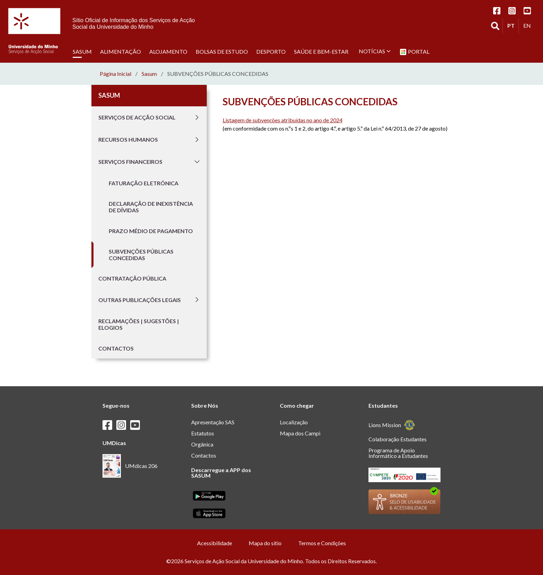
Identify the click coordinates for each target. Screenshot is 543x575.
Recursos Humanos (149, 139)
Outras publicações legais (149, 299)
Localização (294, 422)
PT (513, 25)
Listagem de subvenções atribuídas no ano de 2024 (282, 120)
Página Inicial (115, 74)
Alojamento (168, 51)
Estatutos (202, 433)
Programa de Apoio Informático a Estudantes (398, 453)
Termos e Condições (322, 543)
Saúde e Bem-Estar (321, 51)
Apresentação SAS (212, 422)
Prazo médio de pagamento (151, 231)
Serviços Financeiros (149, 162)
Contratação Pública (132, 278)
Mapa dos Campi (300, 433)
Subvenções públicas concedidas (141, 254)
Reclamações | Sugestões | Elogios (138, 324)
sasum (149, 74)
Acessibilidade (214, 543)
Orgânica (202, 444)
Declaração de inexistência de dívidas (151, 206)
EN (529, 25)
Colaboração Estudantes (397, 439)
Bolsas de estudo (222, 51)
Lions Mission (391, 425)
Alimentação (120, 51)
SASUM (82, 51)
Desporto (271, 51)
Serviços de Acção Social (149, 117)
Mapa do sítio (265, 543)
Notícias (375, 51)
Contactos (116, 348)
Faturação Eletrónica (143, 183)
